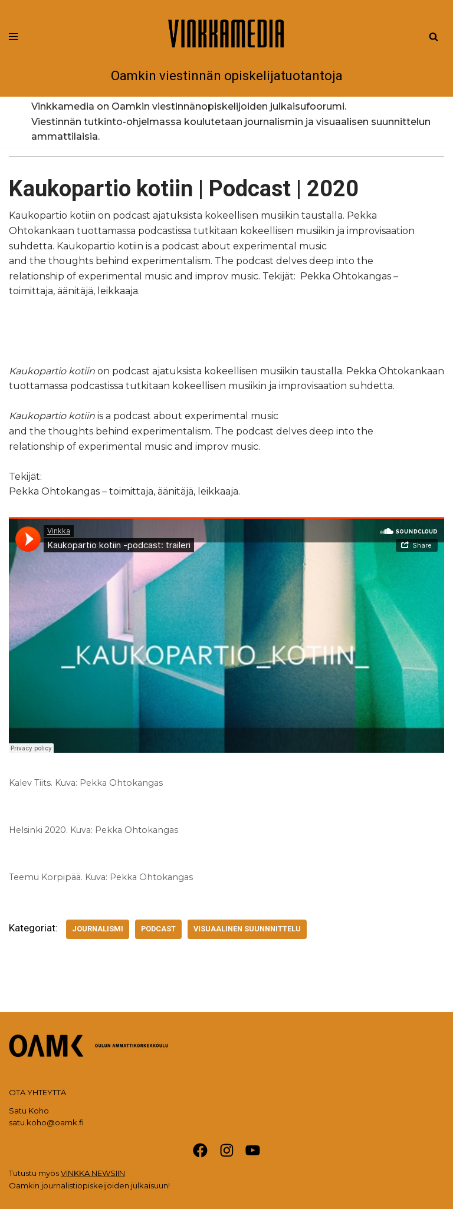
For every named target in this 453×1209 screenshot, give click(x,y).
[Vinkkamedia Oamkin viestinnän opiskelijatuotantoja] (226, 48)
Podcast (158, 928)
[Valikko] (13, 36)
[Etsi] (433, 36)
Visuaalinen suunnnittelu (247, 928)
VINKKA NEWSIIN (93, 1173)
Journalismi (97, 928)
